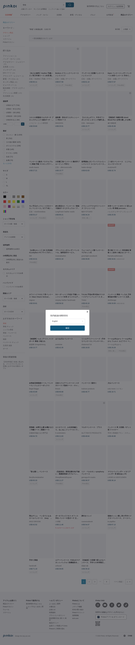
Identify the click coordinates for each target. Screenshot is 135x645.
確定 (67, 328)
